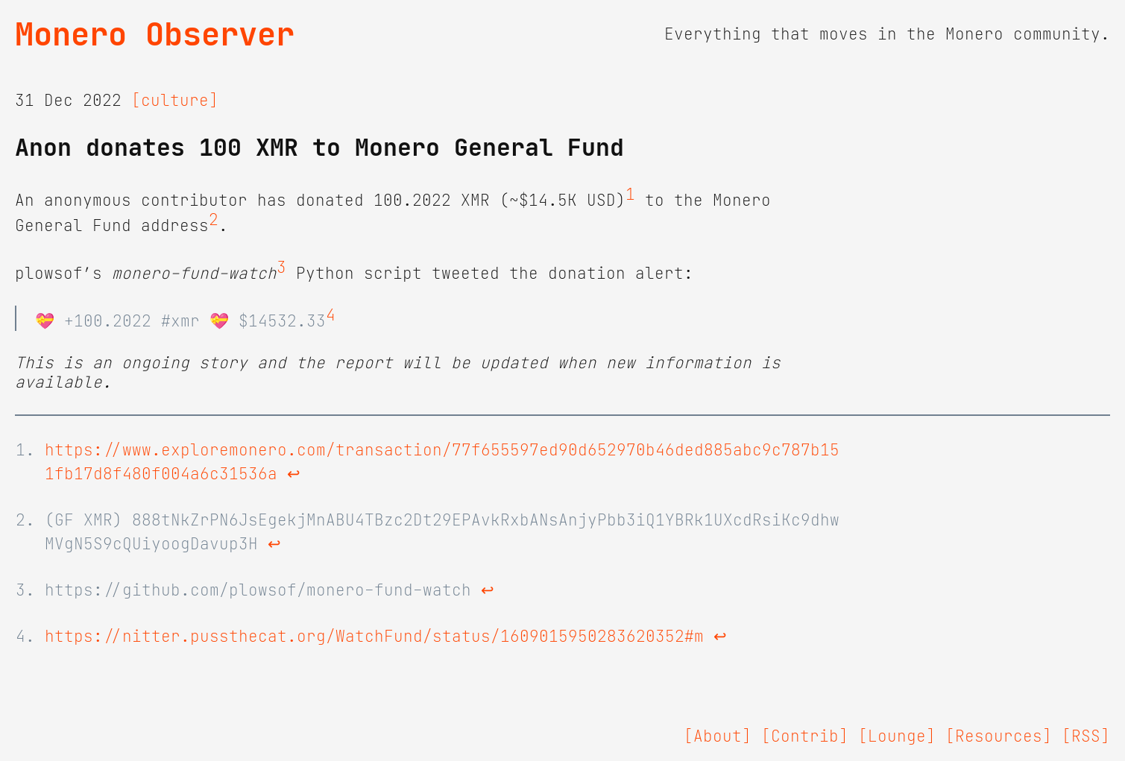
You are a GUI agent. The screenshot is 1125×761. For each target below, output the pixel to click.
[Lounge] (897, 736)
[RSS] (1086, 736)
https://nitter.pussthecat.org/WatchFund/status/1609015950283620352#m (374, 636)
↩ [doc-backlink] (293, 474)
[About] (717, 736)
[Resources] (998, 736)
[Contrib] (804, 736)
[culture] (174, 100)
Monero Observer (154, 34)
